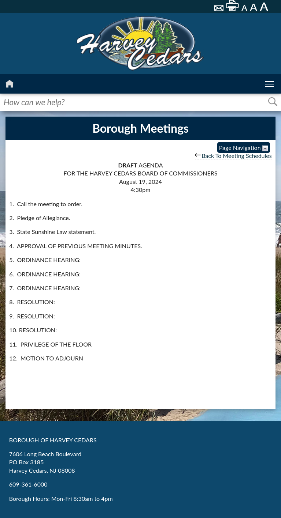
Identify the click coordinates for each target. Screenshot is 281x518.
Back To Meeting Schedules (233, 155)
